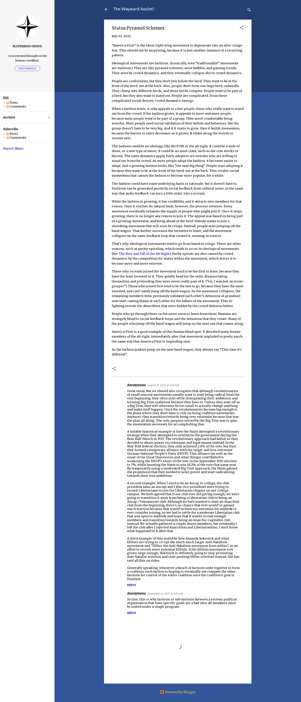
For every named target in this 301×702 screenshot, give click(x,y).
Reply (131, 585)
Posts (12, 102)
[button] (241, 28)
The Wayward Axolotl (133, 9)
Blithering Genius (27, 46)
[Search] (249, 10)
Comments (16, 106)
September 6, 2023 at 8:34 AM (165, 593)
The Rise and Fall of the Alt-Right (144, 254)
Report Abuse (13, 148)
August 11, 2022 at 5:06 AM (163, 385)
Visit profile (27, 68)
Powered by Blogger (178, 692)
